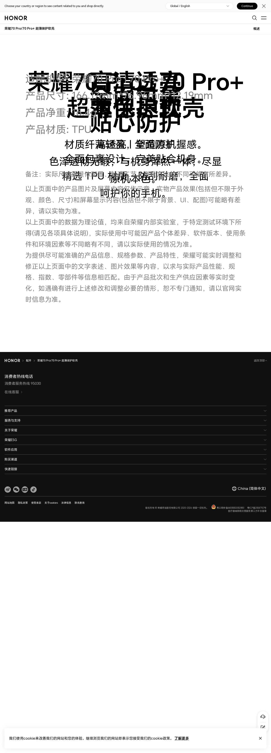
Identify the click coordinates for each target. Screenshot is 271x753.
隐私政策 (23, 502)
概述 (256, 29)
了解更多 (181, 738)
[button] (16, 489)
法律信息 (66, 502)
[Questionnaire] (262, 727)
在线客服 (14, 392)
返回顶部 (259, 360)
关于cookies (51, 502)
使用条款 (36, 502)
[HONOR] (12, 360)
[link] (8, 489)
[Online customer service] (262, 716)
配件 (28, 360)
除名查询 (80, 502)
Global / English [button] (180, 6)
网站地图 (9, 502)
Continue (247, 6)
